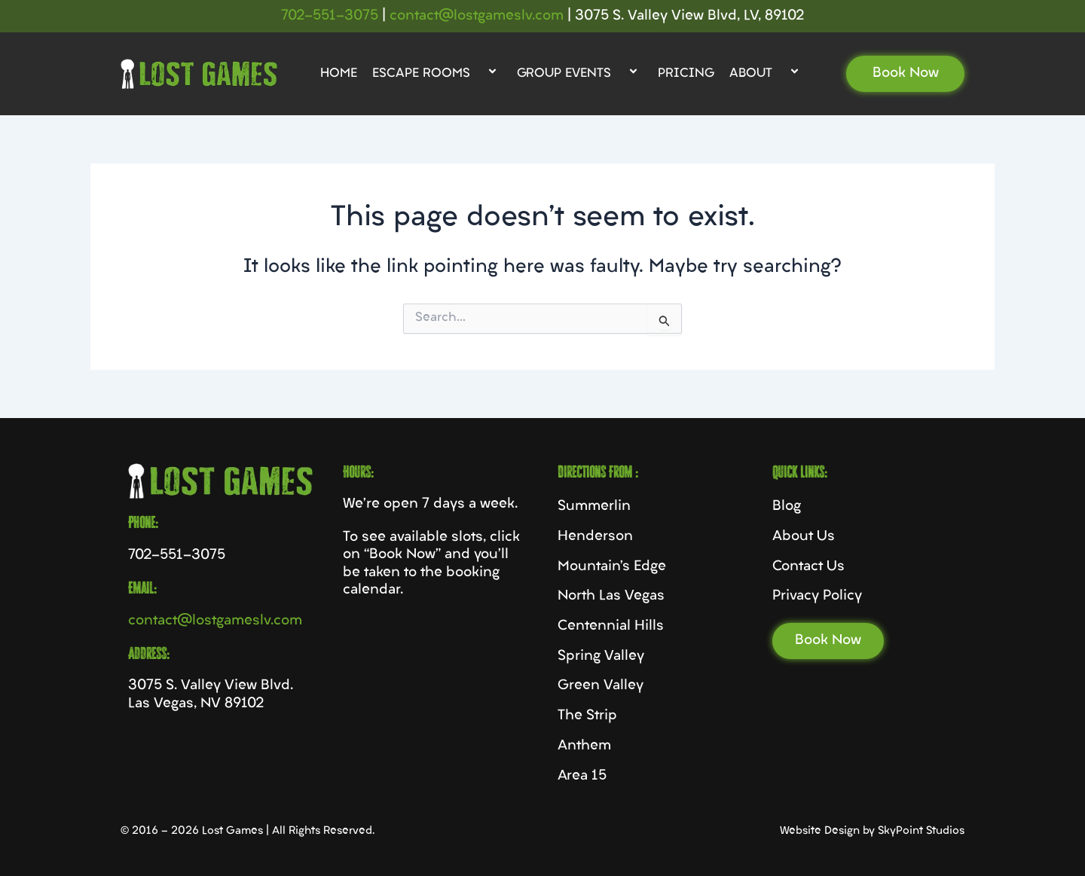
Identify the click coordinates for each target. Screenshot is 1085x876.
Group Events (580, 74)
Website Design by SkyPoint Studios (872, 831)
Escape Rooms (437, 74)
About (766, 74)
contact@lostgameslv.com (477, 16)
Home (338, 74)
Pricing (686, 74)
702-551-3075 (329, 16)
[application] (476, 74)
